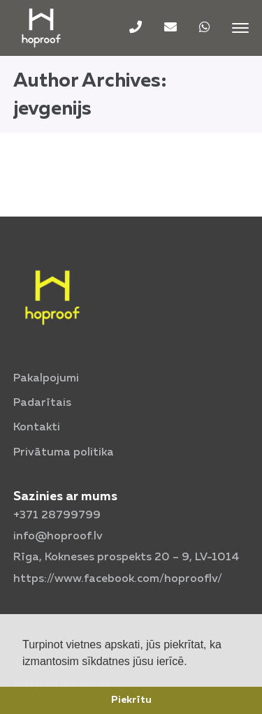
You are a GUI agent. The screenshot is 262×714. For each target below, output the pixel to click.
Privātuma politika (63, 452)
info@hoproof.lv (58, 536)
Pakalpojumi (46, 378)
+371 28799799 (57, 515)
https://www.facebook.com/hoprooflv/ (117, 579)
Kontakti (36, 427)
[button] (192, 662)
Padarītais (42, 403)
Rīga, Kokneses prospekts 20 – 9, (126, 557)
